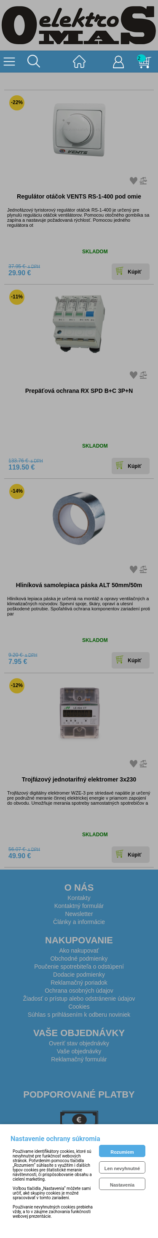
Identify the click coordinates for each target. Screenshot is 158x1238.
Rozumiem (122, 1152)
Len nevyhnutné (122, 1168)
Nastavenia (122, 1184)
